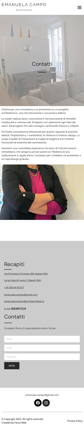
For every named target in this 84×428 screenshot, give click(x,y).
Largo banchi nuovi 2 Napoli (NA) (22, 280)
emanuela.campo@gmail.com (21, 294)
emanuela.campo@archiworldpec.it (24, 301)
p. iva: (15, 308)
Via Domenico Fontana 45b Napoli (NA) (26, 273)
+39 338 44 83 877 (14, 287)
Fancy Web (20, 422)
